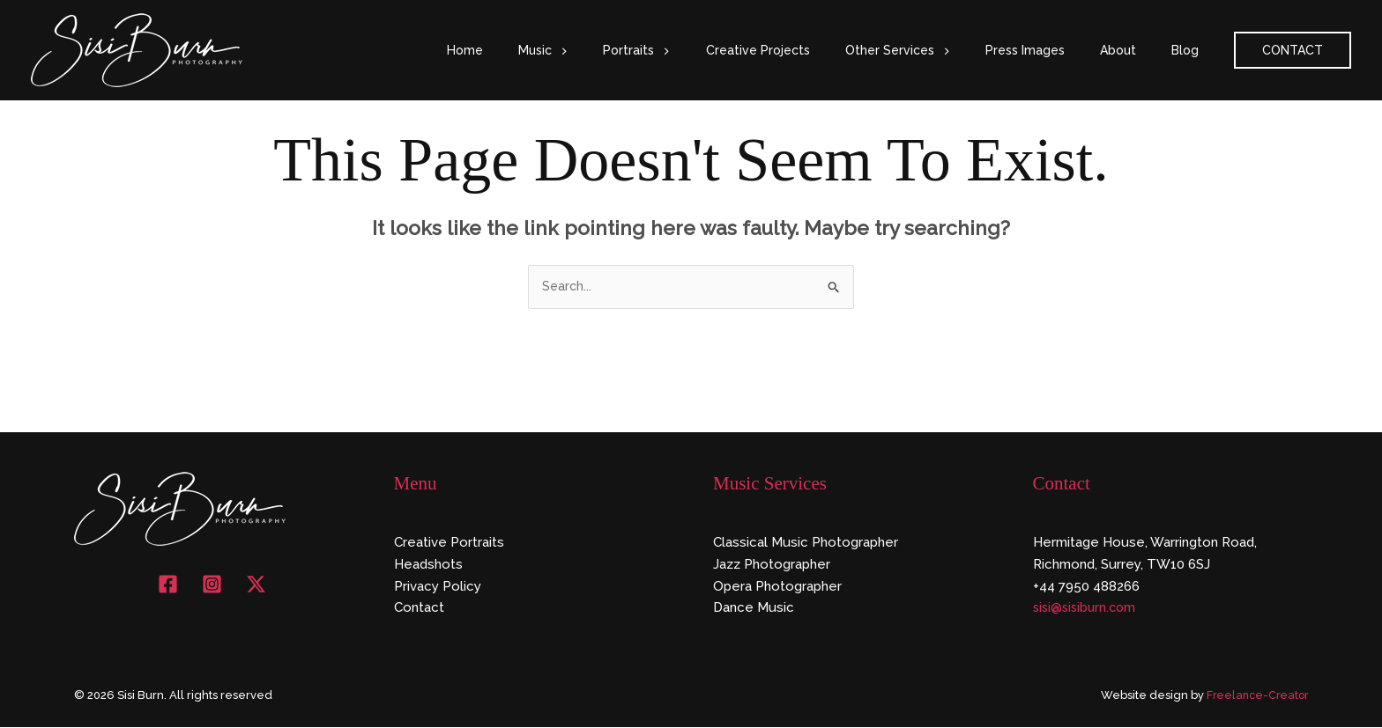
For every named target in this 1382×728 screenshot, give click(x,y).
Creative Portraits (449, 543)
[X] (256, 585)
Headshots (428, 565)
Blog (1190, 50)
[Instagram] (212, 585)
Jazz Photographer (771, 565)
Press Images (1051, 50)
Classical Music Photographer (805, 543)
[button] (628, 50)
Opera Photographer (777, 587)
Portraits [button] (694, 50)
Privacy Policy (437, 587)
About (1134, 50)
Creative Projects (806, 50)
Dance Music (753, 609)
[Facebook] (168, 585)
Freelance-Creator (1254, 696)
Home (544, 50)
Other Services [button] (934, 50)
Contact (419, 609)
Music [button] (611, 50)
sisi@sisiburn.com (1087, 609)
